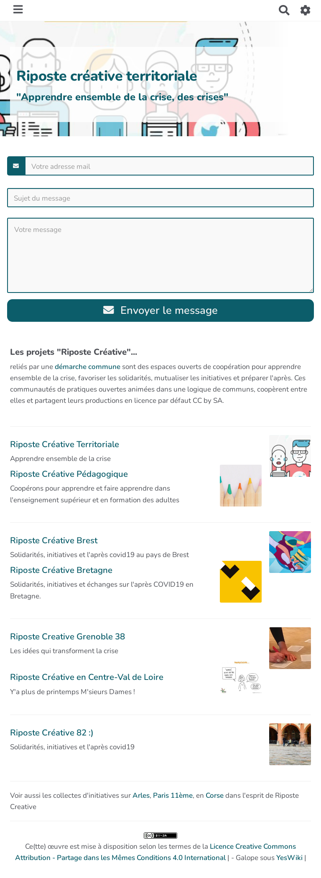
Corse (215, 795)
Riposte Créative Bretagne (61, 570)
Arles (141, 795)
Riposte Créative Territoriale (64, 444)
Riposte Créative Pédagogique (69, 474)
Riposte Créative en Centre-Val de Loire (86, 677)
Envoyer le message (160, 310)
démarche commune (87, 367)
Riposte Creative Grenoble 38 (67, 636)
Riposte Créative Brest (53, 540)
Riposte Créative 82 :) (52, 732)
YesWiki (289, 858)
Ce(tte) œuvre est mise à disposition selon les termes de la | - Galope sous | (160, 847)
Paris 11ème (173, 795)
